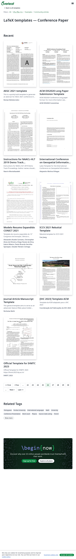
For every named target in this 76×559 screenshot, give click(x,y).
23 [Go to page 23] (33, 385)
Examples (28, 12)
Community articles (41, 12)
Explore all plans (46, 461)
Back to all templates (12, 8)
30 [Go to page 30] (68, 385)
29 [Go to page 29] (63, 385)
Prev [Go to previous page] (16, 385)
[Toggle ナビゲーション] (72, 3)
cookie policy (6, 557)
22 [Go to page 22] (28, 385)
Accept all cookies (67, 555)
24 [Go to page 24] (38, 385)
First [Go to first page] (8, 385)
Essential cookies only (51, 555)
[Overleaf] (7, 3)
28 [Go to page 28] (58, 385)
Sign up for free (29, 461)
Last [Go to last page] (20, 390)
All (10, 12)
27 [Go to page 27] (53, 385)
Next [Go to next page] (12, 390)
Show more (9, 418)
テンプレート (18, 12)
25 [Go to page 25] (43, 385)
